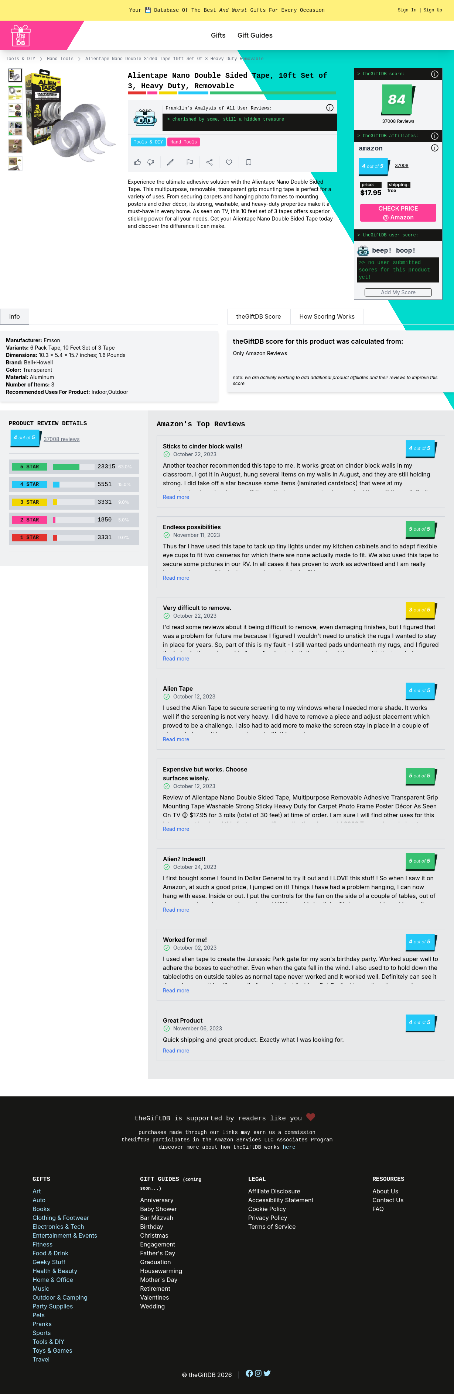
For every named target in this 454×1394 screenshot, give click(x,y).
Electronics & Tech (58, 1226)
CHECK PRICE (398, 213)
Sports (42, 1332)
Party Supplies (53, 1306)
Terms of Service (272, 1226)
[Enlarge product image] (15, 75)
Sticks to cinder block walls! (202, 446)
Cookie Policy (267, 1209)
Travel (41, 1359)
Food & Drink (50, 1253)
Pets (39, 1315)
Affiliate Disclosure (274, 1191)
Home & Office (53, 1279)
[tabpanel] (109, 366)
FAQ (378, 1209)
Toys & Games (52, 1350)
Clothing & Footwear (61, 1217)
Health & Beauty (55, 1271)
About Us (385, 1191)
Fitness (42, 1244)
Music (41, 1288)
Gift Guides (255, 35)
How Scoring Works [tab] (327, 316)
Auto (39, 1200)
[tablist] (109, 317)
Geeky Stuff (49, 1262)
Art (37, 1191)
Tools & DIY (20, 59)
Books (41, 1209)
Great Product (182, 1020)
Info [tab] (14, 316)
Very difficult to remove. (197, 607)
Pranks (42, 1324)
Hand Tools (60, 59)
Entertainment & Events (65, 1235)
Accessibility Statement (281, 1200)
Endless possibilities (192, 527)
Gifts (218, 35)
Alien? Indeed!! (184, 859)
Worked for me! (185, 939)
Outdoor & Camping (60, 1297)
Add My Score (398, 292)
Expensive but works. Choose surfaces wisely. (205, 774)
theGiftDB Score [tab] (258, 316)
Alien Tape (178, 688)
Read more (176, 497)
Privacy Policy (267, 1217)
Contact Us (387, 1200)
